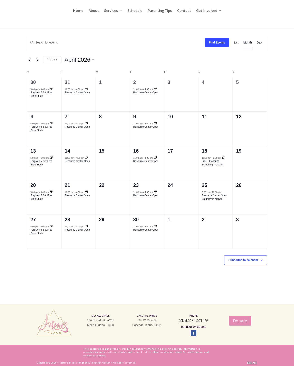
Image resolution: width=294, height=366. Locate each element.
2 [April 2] (134, 82)
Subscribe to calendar (243, 260)
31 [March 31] (67, 82)
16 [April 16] (136, 151)
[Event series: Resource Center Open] (86, 89)
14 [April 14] (67, 151)
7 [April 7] (66, 116)
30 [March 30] (33, 82)
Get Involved (206, 11)
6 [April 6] (31, 116)
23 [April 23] (136, 185)
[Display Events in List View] (236, 42)
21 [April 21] (67, 185)
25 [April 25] (204, 185)
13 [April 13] (33, 151)
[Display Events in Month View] (247, 42)
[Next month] (37, 59)
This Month (52, 59)
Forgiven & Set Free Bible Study (41, 94)
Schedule (134, 11)
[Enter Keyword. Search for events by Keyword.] (116, 42)
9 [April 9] (134, 116)
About (94, 11)
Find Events (217, 42)
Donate (240, 321)
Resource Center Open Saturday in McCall (214, 197)
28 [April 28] (67, 219)
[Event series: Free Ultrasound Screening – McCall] (223, 158)
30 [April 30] (136, 219)
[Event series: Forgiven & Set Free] (51, 89)
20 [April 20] (33, 185)
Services (111, 11)
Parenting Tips (160, 11)
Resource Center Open (77, 92)
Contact (184, 11)
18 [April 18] (204, 151)
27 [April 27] (33, 219)
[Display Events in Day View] (259, 42)
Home (78, 11)
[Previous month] (29, 59)
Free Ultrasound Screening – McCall (212, 163)
